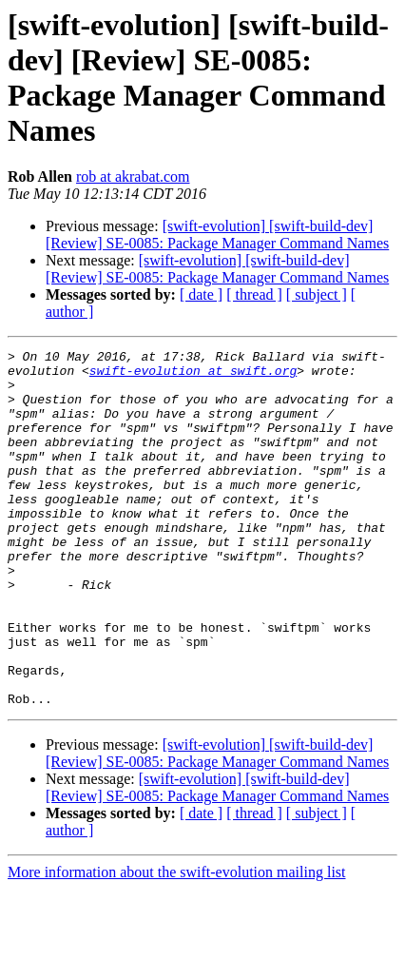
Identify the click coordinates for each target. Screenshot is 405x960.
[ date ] (201, 294)
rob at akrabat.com (133, 176)
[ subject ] (316, 294)
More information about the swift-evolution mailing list (177, 943)
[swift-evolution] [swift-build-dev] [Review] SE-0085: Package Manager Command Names (217, 234)
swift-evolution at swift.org (193, 375)
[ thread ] (254, 294)
